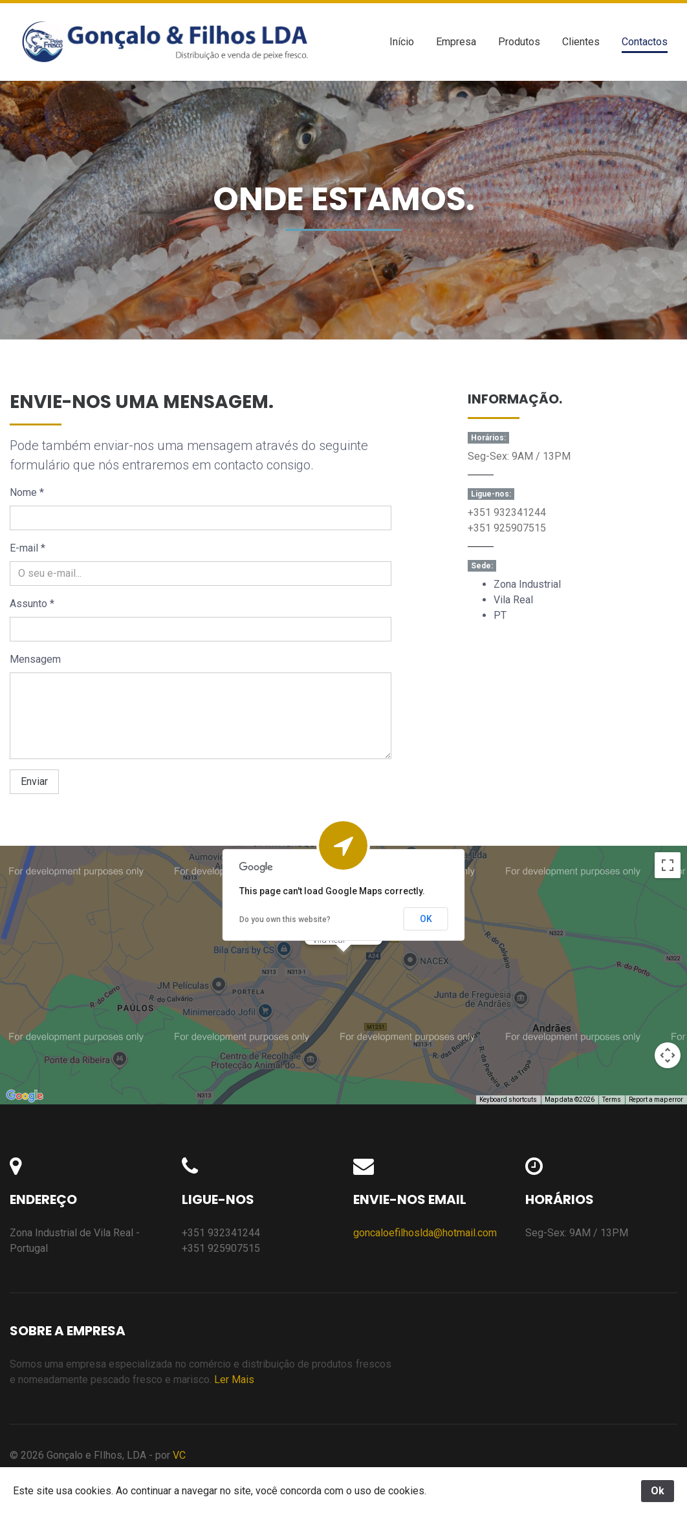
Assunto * (32, 603)
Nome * (27, 492)
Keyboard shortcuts (508, 1099)
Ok (657, 1491)
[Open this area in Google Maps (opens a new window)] (24, 1096)
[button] (343, 964)
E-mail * (27, 548)
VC (179, 1455)
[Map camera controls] (668, 1055)
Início (401, 42)
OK (426, 919)
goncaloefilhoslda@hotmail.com (425, 1233)
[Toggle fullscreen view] (668, 865)
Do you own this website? (285, 919)
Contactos (645, 42)
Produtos (519, 42)
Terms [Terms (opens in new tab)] (611, 1099)
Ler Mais (234, 1379)
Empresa (456, 42)
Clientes (581, 42)
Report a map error (656, 1099)
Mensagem (35, 659)
